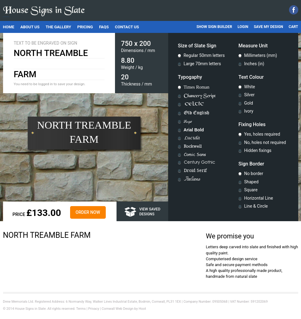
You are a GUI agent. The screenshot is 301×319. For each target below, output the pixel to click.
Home (8, 27)
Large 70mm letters (202, 63)
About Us (29, 27)
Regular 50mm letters (204, 55)
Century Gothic (199, 162)
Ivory (248, 111)
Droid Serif (195, 170)
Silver (249, 94)
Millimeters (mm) (260, 55)
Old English (196, 112)
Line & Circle (256, 206)
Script (188, 121)
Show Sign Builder (214, 27)
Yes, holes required (262, 134)
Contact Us (127, 27)
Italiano (192, 179)
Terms (81, 309)
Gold (248, 103)
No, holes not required (265, 142)
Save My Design (268, 27)
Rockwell (193, 146)
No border (253, 173)
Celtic (194, 104)
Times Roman (196, 87)
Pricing (85, 27)
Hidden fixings (257, 150)
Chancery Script (200, 95)
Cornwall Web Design (118, 309)
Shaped (251, 181)
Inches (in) (254, 63)
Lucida (192, 138)
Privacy (93, 309)
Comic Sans (195, 154)
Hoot (142, 309)
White (249, 86)
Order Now (88, 212)
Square (251, 189)
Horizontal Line (258, 198)
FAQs (104, 27)
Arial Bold (194, 129)
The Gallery (58, 27)
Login (243, 27)
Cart (293, 27)
